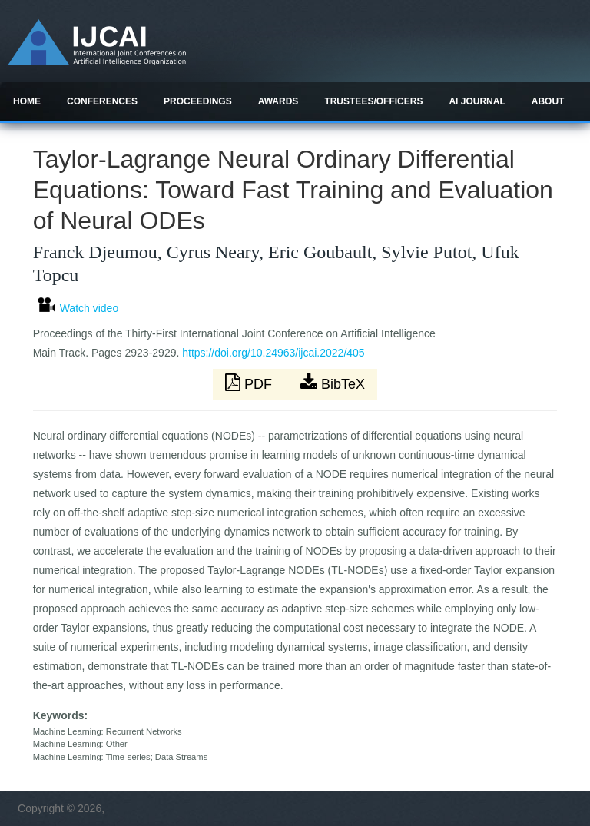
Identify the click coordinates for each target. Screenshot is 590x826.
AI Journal (477, 101)
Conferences (102, 101)
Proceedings (198, 101)
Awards (278, 101)
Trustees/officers (373, 101)
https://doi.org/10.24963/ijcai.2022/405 (273, 353)
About (548, 101)
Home (27, 101)
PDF (250, 382)
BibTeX (332, 382)
